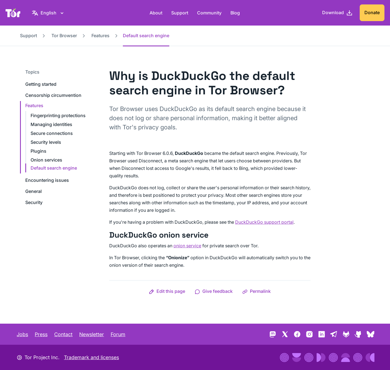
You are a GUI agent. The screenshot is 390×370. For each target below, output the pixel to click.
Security (34, 202)
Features (100, 35)
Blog (235, 13)
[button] (167, 291)
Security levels (46, 142)
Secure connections (52, 133)
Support (179, 13)
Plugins (38, 151)
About (156, 13)
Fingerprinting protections (58, 115)
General (33, 191)
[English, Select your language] (48, 12)
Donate (372, 12)
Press (41, 334)
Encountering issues (47, 180)
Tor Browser (64, 35)
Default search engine (54, 168)
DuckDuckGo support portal (264, 222)
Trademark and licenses (91, 357)
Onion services (46, 160)
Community (209, 13)
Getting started (40, 84)
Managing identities (51, 124)
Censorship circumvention (53, 95)
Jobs (22, 334)
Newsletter (91, 334)
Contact (63, 334)
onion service (187, 245)
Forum (118, 334)
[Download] (337, 12)
